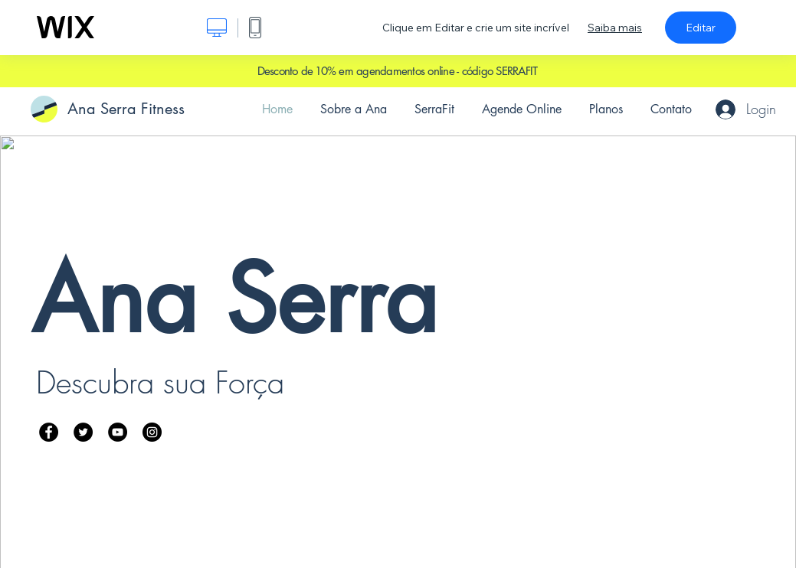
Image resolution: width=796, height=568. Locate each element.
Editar (701, 27)
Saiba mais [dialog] (615, 27)
